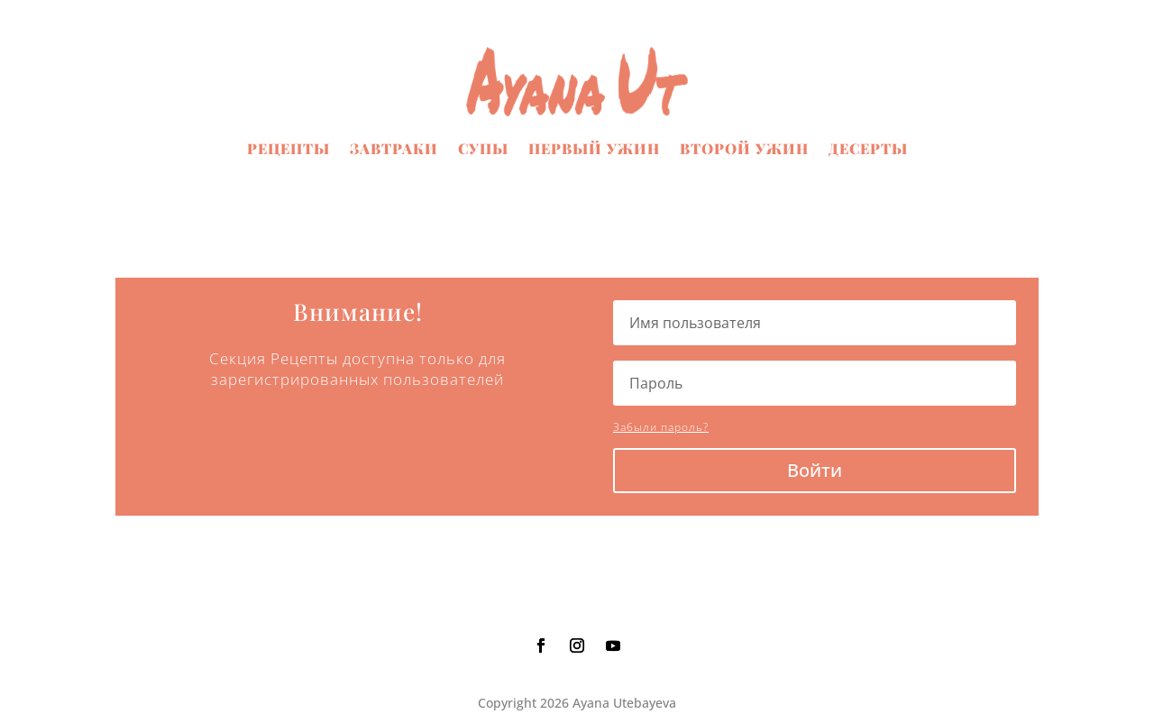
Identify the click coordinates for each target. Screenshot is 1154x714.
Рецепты (288, 148)
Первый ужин (594, 148)
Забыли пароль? (661, 427)
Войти (814, 470)
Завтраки (394, 148)
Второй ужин (744, 148)
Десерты (868, 148)
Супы (483, 148)
